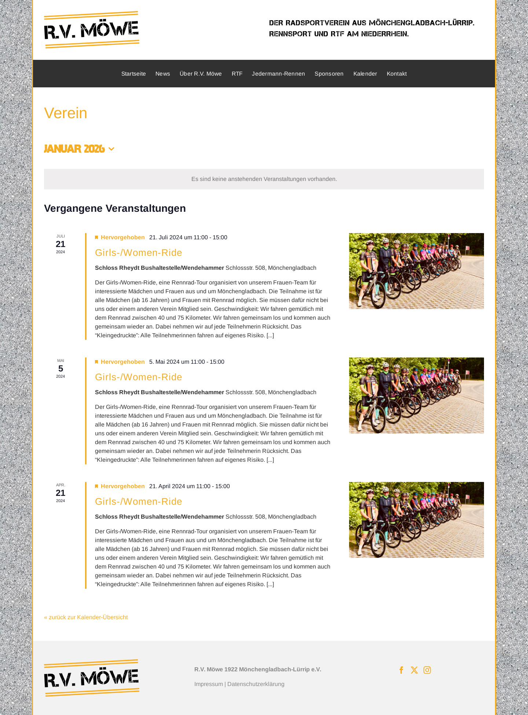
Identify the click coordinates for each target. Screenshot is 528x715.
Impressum (208, 684)
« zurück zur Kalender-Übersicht (86, 617)
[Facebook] (401, 670)
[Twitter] (414, 670)
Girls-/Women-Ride (138, 252)
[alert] (264, 179)
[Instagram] (427, 670)
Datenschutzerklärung (256, 684)
